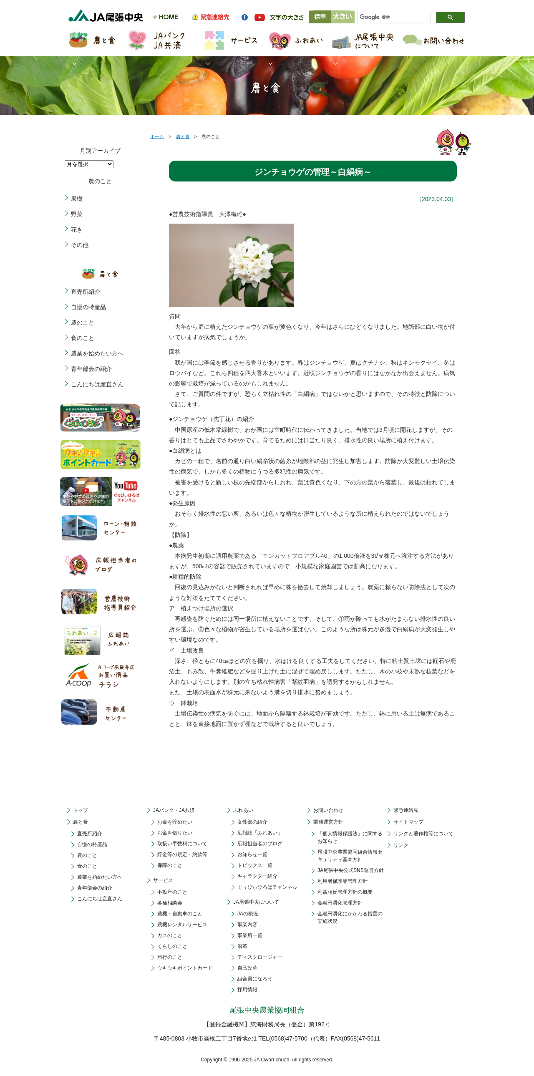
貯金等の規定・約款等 (182, 854)
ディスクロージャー (259, 957)
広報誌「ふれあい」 (259, 833)
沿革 (242, 946)
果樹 (77, 198)
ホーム (157, 136)
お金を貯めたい (174, 822)
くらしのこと (172, 946)
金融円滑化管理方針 (340, 903)
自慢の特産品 (88, 307)
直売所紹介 (85, 291)
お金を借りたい (174, 833)
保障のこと (169, 865)
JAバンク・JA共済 (174, 810)
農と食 (183, 136)
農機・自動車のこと (179, 914)
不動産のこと (172, 892)
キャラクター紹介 (257, 876)
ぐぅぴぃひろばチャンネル (267, 887)
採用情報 (247, 990)
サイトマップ (408, 822)
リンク (400, 845)
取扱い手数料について (182, 844)
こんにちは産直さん (97, 384)
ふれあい (243, 810)
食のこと (82, 338)
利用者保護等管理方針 (342, 881)
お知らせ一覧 (252, 854)
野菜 (77, 214)
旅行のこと (169, 957)
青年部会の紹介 (91, 368)
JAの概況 (247, 914)
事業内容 (247, 924)
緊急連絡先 (405, 810)
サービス (163, 880)
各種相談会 (169, 903)
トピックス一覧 (254, 865)
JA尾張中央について (256, 902)
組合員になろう (254, 979)
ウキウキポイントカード (184, 968)
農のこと (82, 322)
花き (77, 229)
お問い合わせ (328, 810)
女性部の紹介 (252, 822)
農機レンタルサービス (182, 924)
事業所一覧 (249, 935)
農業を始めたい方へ (97, 353)
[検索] (390, 17)
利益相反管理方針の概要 (345, 892)
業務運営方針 (328, 822)
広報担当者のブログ (259, 844)
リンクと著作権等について (423, 834)
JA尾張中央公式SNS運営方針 (350, 870)
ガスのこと (169, 935)
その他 (79, 245)
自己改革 (247, 968)
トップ (80, 810)
